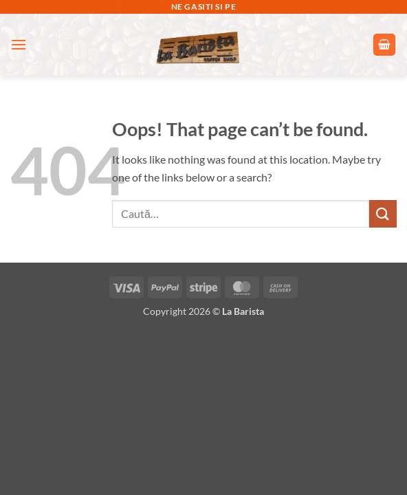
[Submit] (383, 213)
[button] (18, 44)
